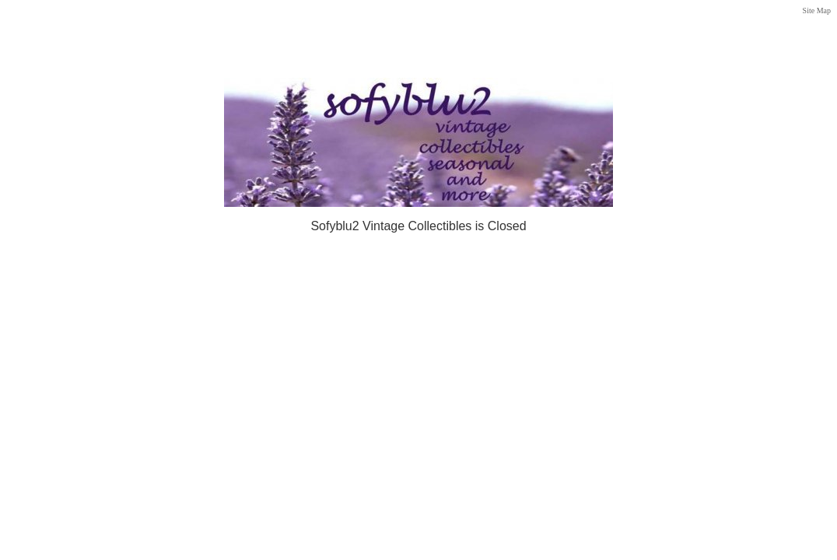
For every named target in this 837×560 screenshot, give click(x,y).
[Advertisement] (418, 33)
